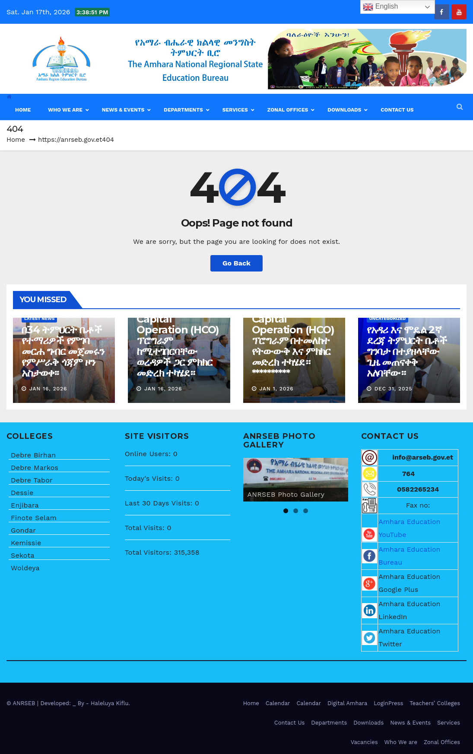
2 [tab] (295, 510)
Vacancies (364, 742)
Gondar (23, 530)
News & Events (410, 722)
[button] (460, 106)
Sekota (23, 555)
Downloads (368, 722)
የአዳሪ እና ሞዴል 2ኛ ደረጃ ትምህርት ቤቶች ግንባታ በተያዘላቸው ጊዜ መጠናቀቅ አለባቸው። (407, 351)
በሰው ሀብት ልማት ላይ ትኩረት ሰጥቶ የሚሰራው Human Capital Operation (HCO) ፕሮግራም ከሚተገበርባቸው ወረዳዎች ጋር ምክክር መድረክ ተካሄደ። (178, 329)
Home (15, 140)
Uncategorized (387, 318)
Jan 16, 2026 (48, 389)
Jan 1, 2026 (276, 389)
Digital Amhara (347, 703)
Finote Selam (34, 518)
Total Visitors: (149, 552)
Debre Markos (34, 467)
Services (448, 722)
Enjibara (25, 505)
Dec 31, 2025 (394, 389)
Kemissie (26, 543)
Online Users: (149, 454)
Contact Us (289, 722)
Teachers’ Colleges (435, 703)
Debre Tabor (32, 480)
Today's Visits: (150, 478)
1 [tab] (285, 510)
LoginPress (388, 703)
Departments (329, 722)
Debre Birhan (33, 455)
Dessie (22, 493)
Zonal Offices (442, 742)
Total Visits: (146, 528)
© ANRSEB (21, 703)
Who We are (400, 742)
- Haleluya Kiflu (107, 703)
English (380, 7)
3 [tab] (305, 510)
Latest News (39, 318)
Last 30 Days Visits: (160, 503)
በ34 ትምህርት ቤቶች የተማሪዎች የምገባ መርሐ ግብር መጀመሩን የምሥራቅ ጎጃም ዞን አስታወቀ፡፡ (63, 351)
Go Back (236, 263)
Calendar (278, 703)
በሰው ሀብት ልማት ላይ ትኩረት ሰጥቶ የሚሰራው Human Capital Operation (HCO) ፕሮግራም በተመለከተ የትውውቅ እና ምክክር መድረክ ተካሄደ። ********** (293, 329)
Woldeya (25, 568)
